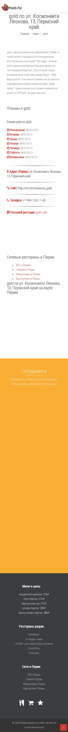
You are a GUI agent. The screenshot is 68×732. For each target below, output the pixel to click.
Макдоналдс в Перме (28, 274)
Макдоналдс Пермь (34, 684)
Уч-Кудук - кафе (34, 639)
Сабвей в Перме (25, 269)
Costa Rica (34, 648)
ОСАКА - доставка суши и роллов (34, 643)
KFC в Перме (23, 265)
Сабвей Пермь (34, 679)
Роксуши (34, 653)
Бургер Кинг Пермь (34, 688)
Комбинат (34, 634)
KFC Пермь (34, 674)
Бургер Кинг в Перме (28, 278)
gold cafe (41, 212)
